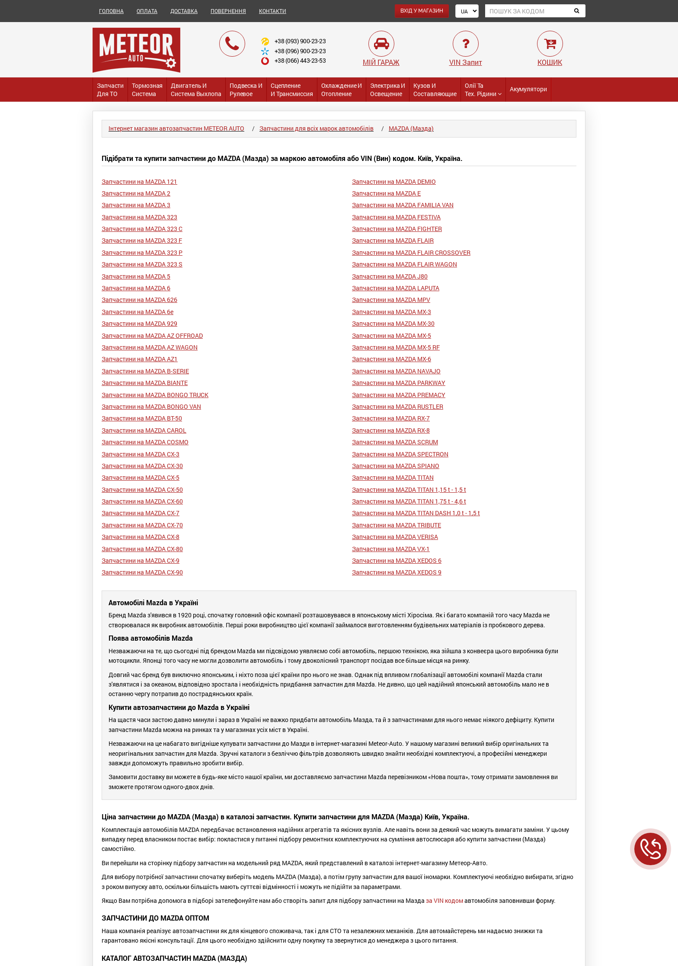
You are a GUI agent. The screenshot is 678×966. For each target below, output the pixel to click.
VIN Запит (465, 62)
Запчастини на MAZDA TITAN (393, 477)
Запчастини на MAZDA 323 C (142, 229)
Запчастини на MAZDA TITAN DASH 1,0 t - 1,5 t (416, 513)
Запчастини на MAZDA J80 (390, 276)
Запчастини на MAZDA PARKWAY (398, 383)
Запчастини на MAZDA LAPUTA (395, 288)
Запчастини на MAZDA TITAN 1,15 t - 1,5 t (409, 489)
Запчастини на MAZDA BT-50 (142, 418)
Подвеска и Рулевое (246, 89)
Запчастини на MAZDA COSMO (145, 442)
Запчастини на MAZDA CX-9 (140, 560)
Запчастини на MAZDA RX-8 (391, 430)
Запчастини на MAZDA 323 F (142, 240)
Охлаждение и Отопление (341, 89)
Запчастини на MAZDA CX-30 (142, 466)
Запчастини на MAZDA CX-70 (142, 525)
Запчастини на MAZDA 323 (139, 217)
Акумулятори (528, 89)
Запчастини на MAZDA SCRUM (395, 442)
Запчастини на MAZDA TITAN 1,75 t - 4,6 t (409, 501)
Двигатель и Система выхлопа (196, 89)
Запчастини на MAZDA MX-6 (391, 359)
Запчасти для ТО (110, 89)
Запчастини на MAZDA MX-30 (393, 323)
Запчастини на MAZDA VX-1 (391, 549)
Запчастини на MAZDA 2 (136, 193)
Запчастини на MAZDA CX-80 (142, 549)
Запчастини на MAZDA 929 (139, 323)
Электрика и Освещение (387, 89)
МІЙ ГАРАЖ (381, 62)
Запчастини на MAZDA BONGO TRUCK (155, 395)
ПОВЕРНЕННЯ (228, 10)
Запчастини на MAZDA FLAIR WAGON (404, 264)
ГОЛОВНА (111, 10)
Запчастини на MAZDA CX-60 (142, 501)
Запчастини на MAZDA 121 (139, 181)
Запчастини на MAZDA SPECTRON (400, 454)
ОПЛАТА (147, 10)
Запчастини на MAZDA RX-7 (391, 418)
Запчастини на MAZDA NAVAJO (396, 371)
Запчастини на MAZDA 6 (136, 288)
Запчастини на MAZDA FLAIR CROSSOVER (411, 252)
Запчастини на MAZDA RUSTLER (397, 406)
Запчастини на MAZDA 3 (136, 205)
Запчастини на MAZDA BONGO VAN (151, 406)
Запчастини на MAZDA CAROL (144, 430)
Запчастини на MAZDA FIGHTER (397, 229)
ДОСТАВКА (184, 10)
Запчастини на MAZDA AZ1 (140, 359)
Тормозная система (147, 89)
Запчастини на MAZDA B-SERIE (145, 371)
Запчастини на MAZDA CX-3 (140, 454)
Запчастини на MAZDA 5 (136, 276)
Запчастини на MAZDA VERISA (395, 537)
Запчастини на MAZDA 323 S (142, 264)
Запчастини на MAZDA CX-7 (140, 513)
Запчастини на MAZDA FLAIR (393, 240)
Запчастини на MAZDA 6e (137, 312)
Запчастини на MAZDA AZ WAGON (150, 347)
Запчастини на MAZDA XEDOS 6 (396, 560)
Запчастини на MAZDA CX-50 (142, 489)
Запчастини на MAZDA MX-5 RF (396, 347)
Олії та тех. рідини (483, 89)
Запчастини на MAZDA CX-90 (142, 572)
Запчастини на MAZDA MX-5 (391, 335)
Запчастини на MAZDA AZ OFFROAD (152, 335)
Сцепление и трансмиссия (292, 89)
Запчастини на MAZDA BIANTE (145, 383)
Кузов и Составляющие (435, 89)
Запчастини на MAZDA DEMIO (394, 181)
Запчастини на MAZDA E (386, 193)
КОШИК (549, 62)
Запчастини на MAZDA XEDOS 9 (396, 572)
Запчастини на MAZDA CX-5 (140, 477)
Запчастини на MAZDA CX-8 (140, 537)
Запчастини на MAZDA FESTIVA (396, 217)
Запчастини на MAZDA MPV (391, 299)
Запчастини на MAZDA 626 (139, 299)
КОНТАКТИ (272, 10)
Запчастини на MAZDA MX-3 (391, 312)
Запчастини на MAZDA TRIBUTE (396, 525)
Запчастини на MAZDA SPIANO (395, 466)
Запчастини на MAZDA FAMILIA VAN (403, 205)
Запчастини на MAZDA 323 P (142, 252)
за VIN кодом (444, 900)
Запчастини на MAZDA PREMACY (398, 395)
